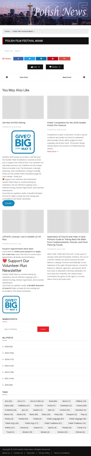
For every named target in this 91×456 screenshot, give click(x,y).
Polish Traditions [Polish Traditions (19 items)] (77, 423)
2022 (7, 372)
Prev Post (24, 77)
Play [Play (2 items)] (84, 414)
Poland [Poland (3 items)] (37, 419)
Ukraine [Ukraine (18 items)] (27, 432)
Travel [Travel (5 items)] (10, 432)
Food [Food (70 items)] (39, 405)
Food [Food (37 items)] (51, 405)
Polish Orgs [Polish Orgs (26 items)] (11, 423)
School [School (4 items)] (24, 427)
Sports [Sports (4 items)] (52, 427)
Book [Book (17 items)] (66, 401)
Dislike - (54, 67)
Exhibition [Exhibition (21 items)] (24, 405)
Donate (8, 203)
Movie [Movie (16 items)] (21, 414)
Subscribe (31, 453)
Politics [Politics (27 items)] (9, 427)
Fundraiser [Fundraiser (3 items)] (66, 405)
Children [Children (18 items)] (81, 401)
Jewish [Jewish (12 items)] (37, 410)
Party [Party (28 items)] (58, 414)
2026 (7, 346)
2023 (7, 365)
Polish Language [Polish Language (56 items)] (77, 419)
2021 (7, 378)
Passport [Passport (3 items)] (72, 414)
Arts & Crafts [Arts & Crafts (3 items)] (37, 401)
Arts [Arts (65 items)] (8, 401)
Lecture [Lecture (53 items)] (65, 410)
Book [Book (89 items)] (53, 401)
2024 (7, 359)
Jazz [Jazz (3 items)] (25, 410)
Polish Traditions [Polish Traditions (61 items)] (53, 423)
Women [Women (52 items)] (63, 432)
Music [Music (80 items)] (34, 414)
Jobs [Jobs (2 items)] (51, 410)
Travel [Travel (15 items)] (81, 427)
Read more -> (52, 151)
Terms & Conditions (62, 453)
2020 (7, 385)
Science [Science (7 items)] (38, 427)
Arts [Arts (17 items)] (21, 401)
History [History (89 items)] (81, 405)
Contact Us (18, 453)
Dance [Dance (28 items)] (9, 405)
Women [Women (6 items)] (80, 432)
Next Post (67, 77)
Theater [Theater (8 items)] (66, 427)
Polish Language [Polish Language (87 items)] (55, 419)
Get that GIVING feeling (13, 122)
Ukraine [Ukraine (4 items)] (45, 432)
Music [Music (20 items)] (46, 414)
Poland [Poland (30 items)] (23, 419)
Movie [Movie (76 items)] (8, 414)
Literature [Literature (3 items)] (80, 410)
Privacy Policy (44, 453)
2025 (7, 353)
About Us (6, 453)
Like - (35, 67)
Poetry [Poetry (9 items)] (9, 419)
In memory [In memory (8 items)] (10, 410)
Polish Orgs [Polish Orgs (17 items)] (31, 423)
